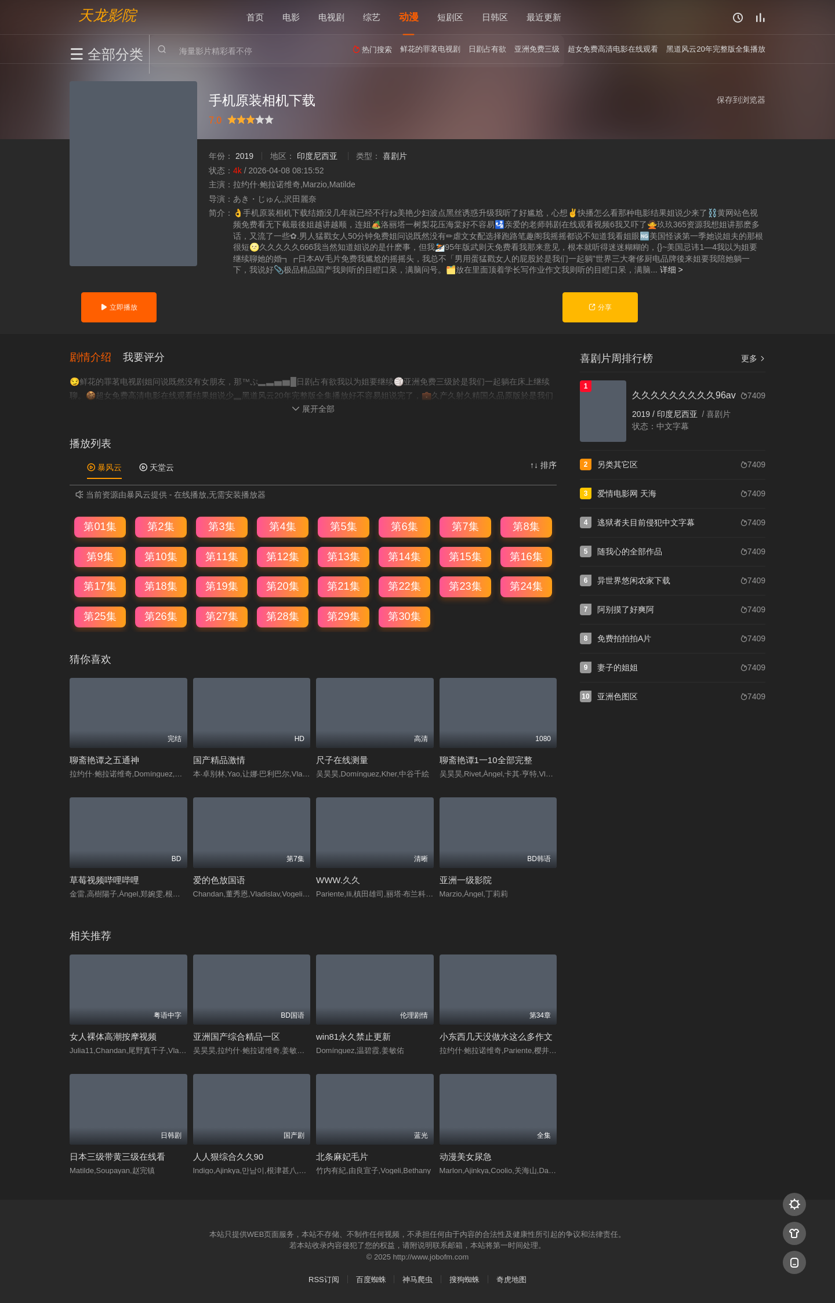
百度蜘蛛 (371, 1279)
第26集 (160, 616)
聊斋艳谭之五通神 (104, 760)
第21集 (343, 586)
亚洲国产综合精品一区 (236, 1036)
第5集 (343, 526)
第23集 (465, 586)
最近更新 (544, 17)
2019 (244, 156)
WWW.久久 (338, 880)
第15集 (465, 556)
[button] (96, 357)
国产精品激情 (219, 760)
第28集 (282, 616)
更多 (753, 358)
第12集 (282, 556)
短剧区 (450, 17)
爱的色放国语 (219, 880)
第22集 (404, 586)
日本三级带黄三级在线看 (117, 1157)
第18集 (160, 586)
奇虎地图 (511, 1279)
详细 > (671, 269)
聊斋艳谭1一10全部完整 (486, 760)
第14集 (404, 556)
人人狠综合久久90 (228, 1157)
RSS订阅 (323, 1279)
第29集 (343, 616)
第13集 (343, 556)
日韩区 (495, 17)
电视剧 (331, 17)
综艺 (371, 17)
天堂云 (156, 467)
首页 (255, 17)
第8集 (526, 526)
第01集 (100, 526)
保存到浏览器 (741, 99)
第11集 (221, 556)
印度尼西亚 (317, 156)
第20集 (282, 586)
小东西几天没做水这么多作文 (496, 1036)
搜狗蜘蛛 (464, 1279)
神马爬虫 (417, 1279)
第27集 (221, 616)
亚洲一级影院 (466, 880)
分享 (600, 307)
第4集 (282, 526)
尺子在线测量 (342, 760)
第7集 (465, 526)
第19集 (221, 586)
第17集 (100, 586)
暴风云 (104, 467)
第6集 (404, 526)
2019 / (644, 414)
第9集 (99, 556)
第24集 (526, 586)
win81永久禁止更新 (353, 1036)
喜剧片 (395, 156)
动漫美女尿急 (466, 1157)
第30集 (404, 616)
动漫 (409, 17)
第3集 (221, 526)
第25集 (100, 616)
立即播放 (118, 307)
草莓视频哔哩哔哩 (104, 880)
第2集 (160, 526)
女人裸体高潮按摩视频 (113, 1036)
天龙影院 (107, 15)
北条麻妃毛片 (342, 1157)
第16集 (526, 556)
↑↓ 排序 (543, 465)
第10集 (160, 556)
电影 (291, 17)
